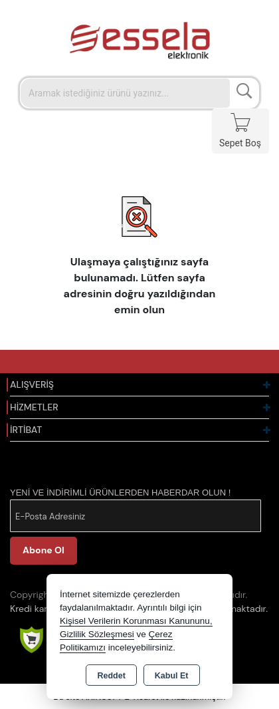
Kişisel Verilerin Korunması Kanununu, (136, 621)
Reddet (111, 675)
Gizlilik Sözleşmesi (97, 634)
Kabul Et (172, 675)
